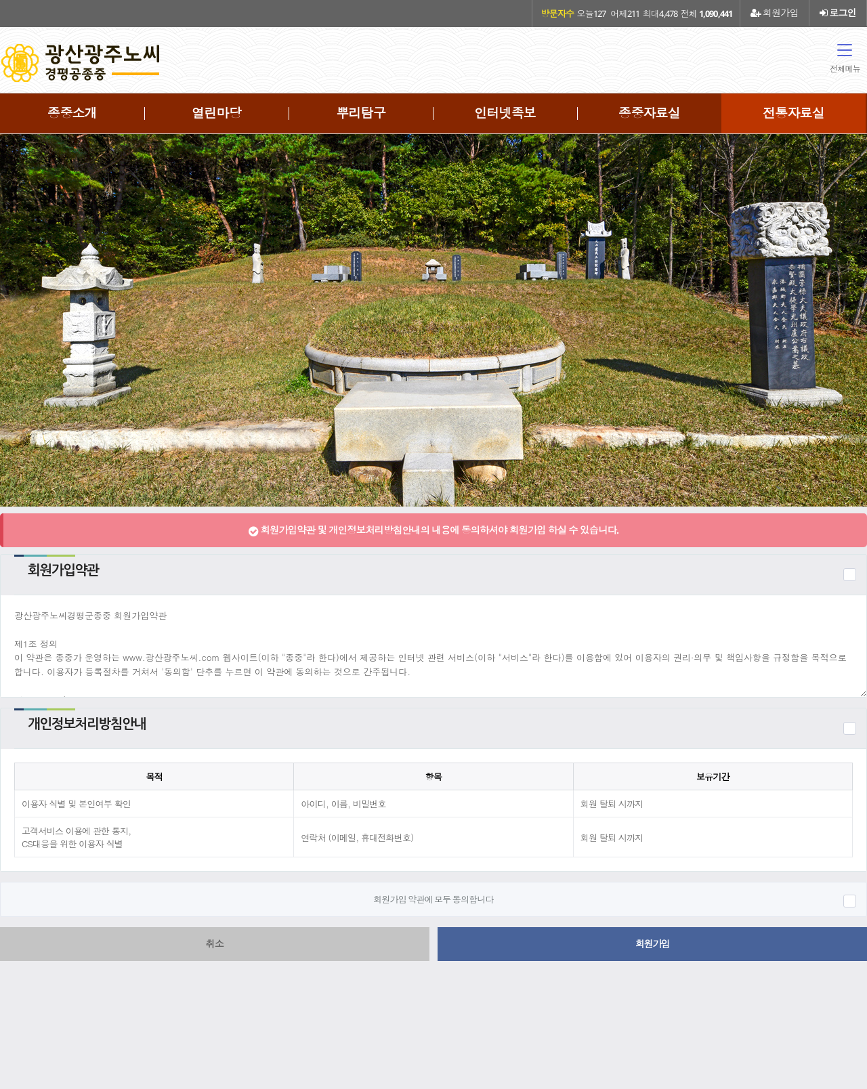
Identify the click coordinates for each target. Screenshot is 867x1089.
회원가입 (774, 12)
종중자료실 (649, 113)
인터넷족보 (505, 113)
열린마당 (216, 113)
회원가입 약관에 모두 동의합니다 (433, 899)
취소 (215, 943)
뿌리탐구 (360, 113)
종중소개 (72, 113)
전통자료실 (793, 113)
